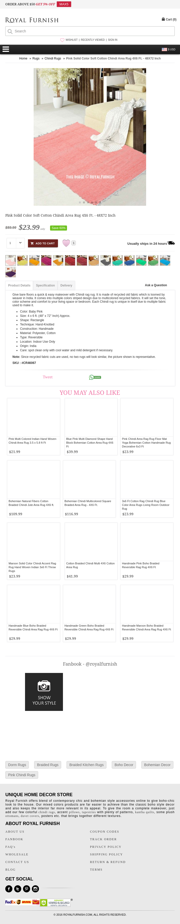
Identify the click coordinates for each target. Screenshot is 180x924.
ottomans (11, 816)
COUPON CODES (104, 831)
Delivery (66, 285)
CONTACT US (17, 862)
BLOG (10, 869)
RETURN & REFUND (108, 862)
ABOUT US (14, 831)
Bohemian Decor (157, 765)
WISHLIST (72, 39)
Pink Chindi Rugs (21, 775)
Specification (45, 285)
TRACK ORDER (103, 839)
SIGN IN (112, 39)
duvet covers (30, 816)
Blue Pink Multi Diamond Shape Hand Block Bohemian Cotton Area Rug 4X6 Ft (90, 442)
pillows (74, 812)
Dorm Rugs (17, 765)
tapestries (89, 812)
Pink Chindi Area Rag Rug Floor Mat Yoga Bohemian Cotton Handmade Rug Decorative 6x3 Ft (146, 442)
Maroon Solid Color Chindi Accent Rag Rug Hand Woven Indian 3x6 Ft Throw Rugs (32, 567)
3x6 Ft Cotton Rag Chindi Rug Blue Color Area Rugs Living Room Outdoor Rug (145, 505)
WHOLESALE (16, 854)
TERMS (96, 869)
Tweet (48, 377)
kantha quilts (144, 812)
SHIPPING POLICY (106, 854)
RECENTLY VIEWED (93, 39)
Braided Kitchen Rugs (86, 765)
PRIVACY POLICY (106, 847)
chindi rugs (46, 812)
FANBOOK (14, 839)
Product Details (19, 285)
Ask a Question (156, 285)
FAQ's (10, 847)
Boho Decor (124, 765)
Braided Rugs (47, 765)
